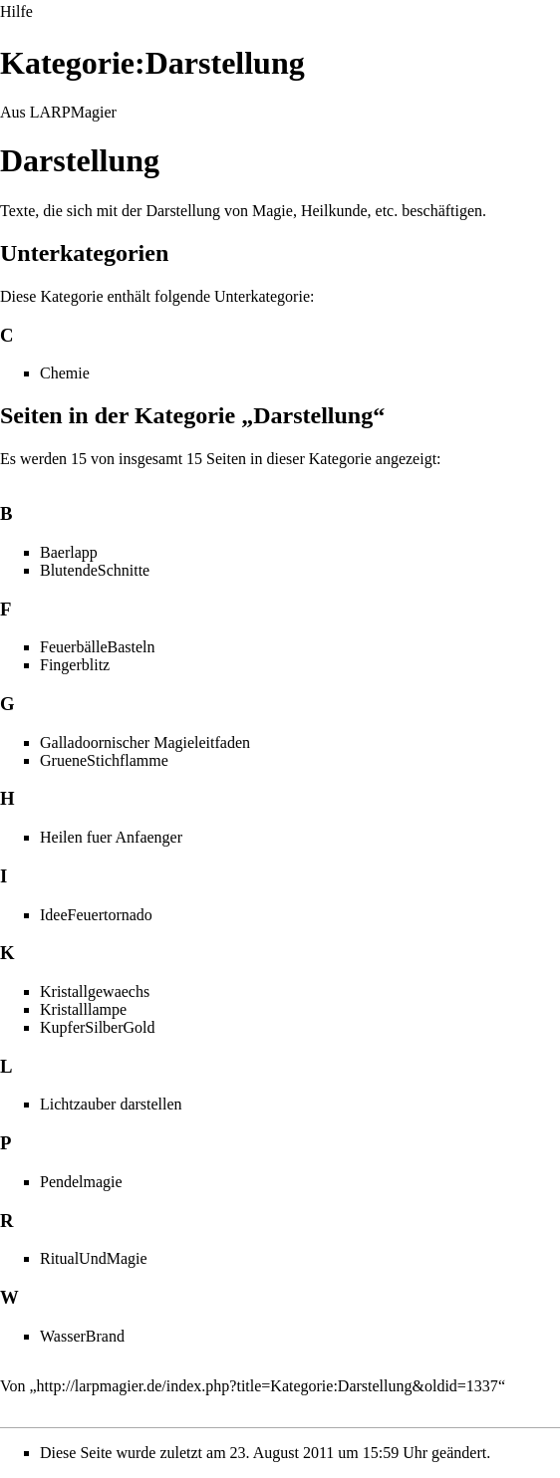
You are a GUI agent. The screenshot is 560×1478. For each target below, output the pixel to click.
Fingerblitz (75, 664)
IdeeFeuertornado (96, 914)
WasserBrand (82, 1336)
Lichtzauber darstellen (111, 1104)
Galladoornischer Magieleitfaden (145, 742)
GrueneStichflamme (104, 760)
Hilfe (16, 11)
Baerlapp (69, 552)
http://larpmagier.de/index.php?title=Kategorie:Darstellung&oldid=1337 (267, 1385)
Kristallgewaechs (94, 991)
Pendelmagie (81, 1181)
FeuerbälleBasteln (97, 646)
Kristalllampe (83, 1009)
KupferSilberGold (97, 1027)
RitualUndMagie (93, 1258)
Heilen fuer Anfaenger (111, 837)
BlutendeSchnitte (94, 570)
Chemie (65, 373)
